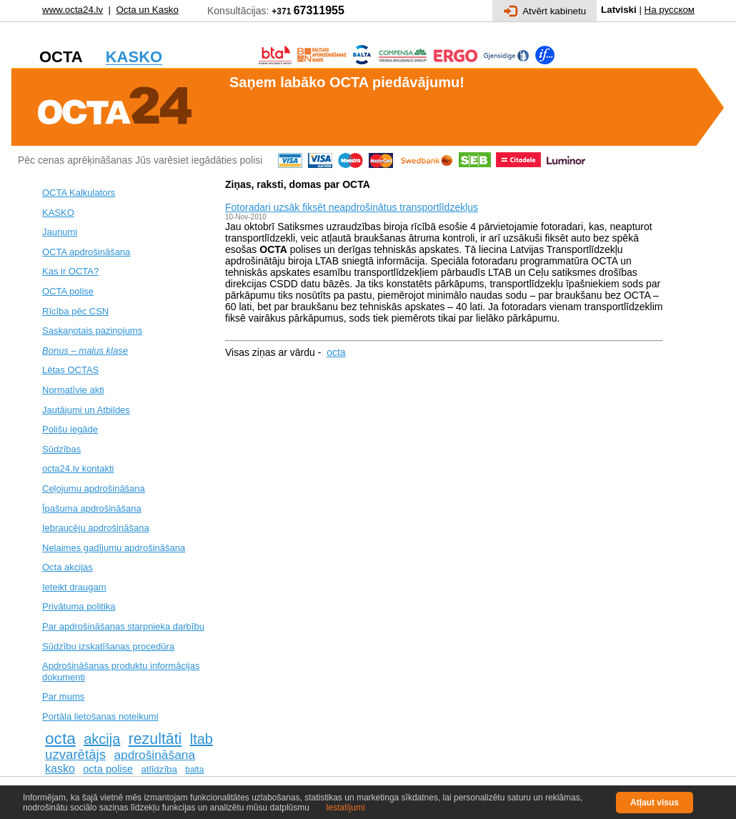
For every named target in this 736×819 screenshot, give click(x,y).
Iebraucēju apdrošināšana (95, 527)
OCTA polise (68, 291)
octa (60, 738)
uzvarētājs (75, 754)
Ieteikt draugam (74, 587)
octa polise (108, 769)
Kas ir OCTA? (70, 271)
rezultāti (155, 739)
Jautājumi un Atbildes (86, 409)
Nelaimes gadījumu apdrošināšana (113, 547)
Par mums (63, 696)
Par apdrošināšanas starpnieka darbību (123, 626)
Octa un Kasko (147, 9)
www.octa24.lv (72, 9)
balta (194, 770)
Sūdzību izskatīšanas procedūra (108, 646)
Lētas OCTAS (70, 369)
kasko (60, 769)
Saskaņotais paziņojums (92, 330)
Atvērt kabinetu (544, 11)
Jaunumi (59, 232)
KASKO (58, 212)
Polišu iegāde (70, 429)
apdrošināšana (154, 755)
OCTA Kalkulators (78, 192)
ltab (201, 739)
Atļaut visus (654, 803)
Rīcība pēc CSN (75, 311)
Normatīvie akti (73, 389)
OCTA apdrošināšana (86, 252)
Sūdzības (61, 449)
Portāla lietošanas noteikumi (100, 716)
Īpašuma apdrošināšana (91, 508)
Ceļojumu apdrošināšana (93, 488)
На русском (670, 9)
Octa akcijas (67, 567)
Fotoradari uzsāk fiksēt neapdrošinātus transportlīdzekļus (351, 207)
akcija (102, 739)
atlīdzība (159, 769)
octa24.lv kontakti (78, 468)
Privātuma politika (79, 606)
